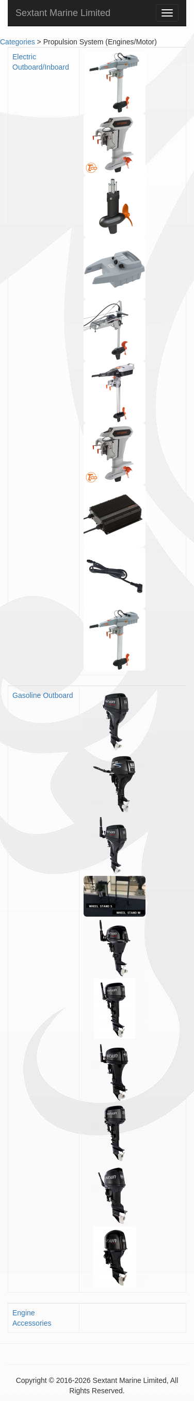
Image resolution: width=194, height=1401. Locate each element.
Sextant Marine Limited (62, 13)
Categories (17, 42)
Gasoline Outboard (42, 695)
